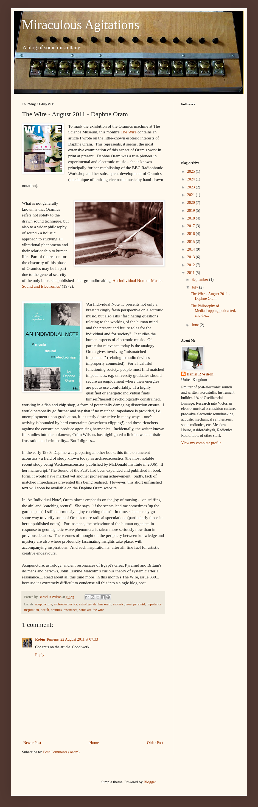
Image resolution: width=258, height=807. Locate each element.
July (195, 287)
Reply (39, 655)
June (196, 325)
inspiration (31, 610)
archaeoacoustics (65, 604)
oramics (56, 610)
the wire (98, 610)
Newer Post (32, 743)
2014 (191, 249)
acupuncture (43, 604)
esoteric (118, 604)
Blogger (150, 782)
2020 (191, 203)
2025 (191, 171)
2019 (191, 210)
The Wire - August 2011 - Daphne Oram (210, 296)
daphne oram (102, 604)
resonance (70, 610)
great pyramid (135, 604)
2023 (191, 187)
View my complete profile (201, 443)
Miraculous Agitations (80, 24)
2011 (191, 273)
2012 (191, 265)
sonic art (85, 610)
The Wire (128, 132)
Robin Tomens (47, 639)
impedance (154, 604)
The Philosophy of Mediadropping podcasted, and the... (213, 310)
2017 (191, 226)
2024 (191, 179)
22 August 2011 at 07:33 (79, 639)
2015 (191, 242)
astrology (85, 604)
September (200, 280)
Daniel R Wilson (200, 374)
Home (94, 743)
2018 (191, 218)
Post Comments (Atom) (61, 752)
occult (45, 610)
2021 (191, 195)
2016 (191, 234)
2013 (191, 257)
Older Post (155, 743)
